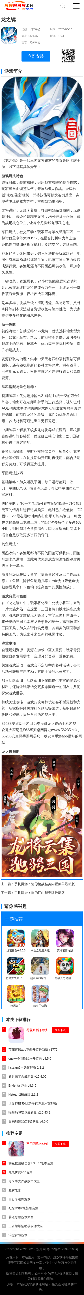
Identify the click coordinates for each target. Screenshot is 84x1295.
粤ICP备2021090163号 (63, 1249)
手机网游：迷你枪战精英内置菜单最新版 (44, 884)
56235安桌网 (37, 1249)
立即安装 (36, 56)
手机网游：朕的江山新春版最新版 (39, 893)
